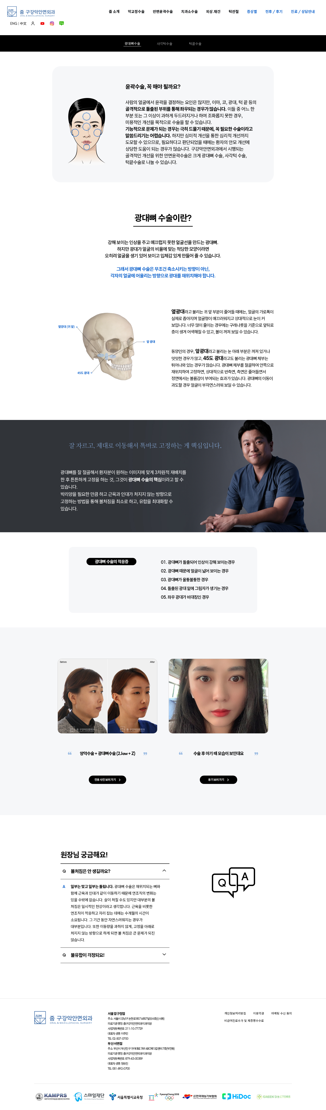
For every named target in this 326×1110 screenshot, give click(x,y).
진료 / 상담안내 (303, 11)
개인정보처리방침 (235, 1013)
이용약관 (258, 1013)
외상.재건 (213, 11)
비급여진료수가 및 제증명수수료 (244, 1021)
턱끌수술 (195, 44)
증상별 (252, 11)
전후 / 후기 (274, 11)
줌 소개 (114, 11)
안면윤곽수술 (163, 11)
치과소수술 (189, 11)
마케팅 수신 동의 (281, 1013)
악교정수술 (136, 11)
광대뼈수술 (132, 43)
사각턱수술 (164, 44)
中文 (23, 23)
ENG (13, 23)
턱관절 (234, 11)
